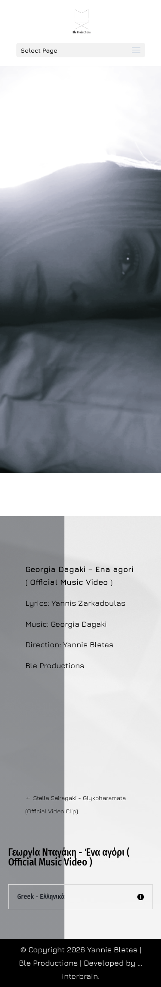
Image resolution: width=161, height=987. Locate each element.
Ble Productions (49, 962)
